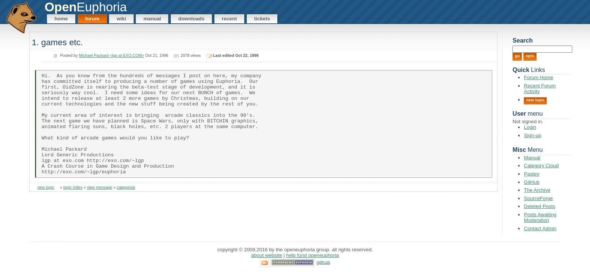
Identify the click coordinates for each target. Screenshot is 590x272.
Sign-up (532, 135)
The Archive (537, 190)
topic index (72, 208)
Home (61, 18)
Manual (152, 18)
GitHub (531, 182)
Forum (92, 18)
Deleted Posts (539, 206)
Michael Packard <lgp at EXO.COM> (111, 55)
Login (530, 127)
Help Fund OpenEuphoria (312, 255)
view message (100, 208)
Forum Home (538, 77)
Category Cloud (541, 165)
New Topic (535, 100)
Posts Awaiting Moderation (540, 217)
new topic (45, 208)
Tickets (262, 18)
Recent (229, 18)
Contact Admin (540, 228)
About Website (266, 255)
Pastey (531, 174)
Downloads (191, 18)
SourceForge (538, 198)
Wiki (121, 18)
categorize (126, 208)
